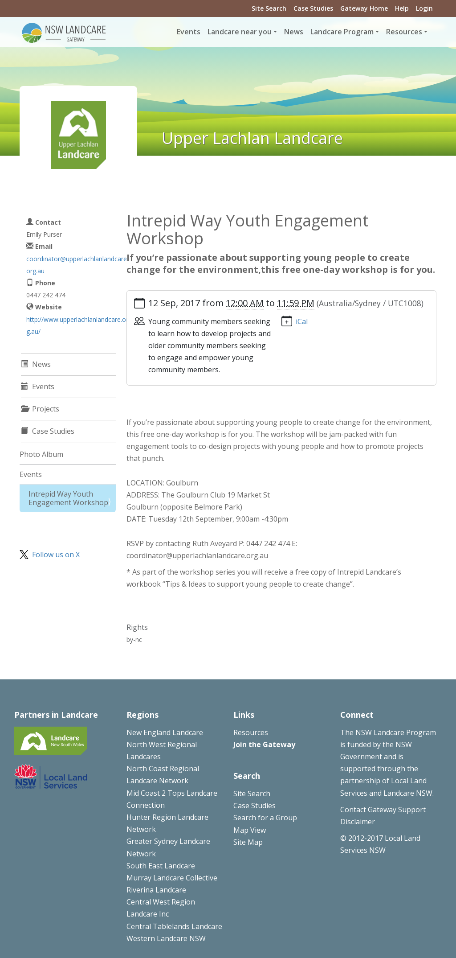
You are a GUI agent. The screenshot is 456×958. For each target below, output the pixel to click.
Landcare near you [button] (240, 32)
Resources (250, 732)
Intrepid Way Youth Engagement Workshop (68, 498)
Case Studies (313, 8)
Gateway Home (364, 8)
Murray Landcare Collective (171, 878)
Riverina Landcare (156, 890)
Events (188, 32)
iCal (302, 321)
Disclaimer (357, 821)
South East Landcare (160, 866)
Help (402, 8)
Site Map (248, 842)
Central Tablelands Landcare (174, 926)
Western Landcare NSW (166, 938)
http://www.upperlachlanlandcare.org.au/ (77, 325)
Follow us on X (56, 554)
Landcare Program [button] (342, 32)
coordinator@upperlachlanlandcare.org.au (77, 265)
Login (424, 8)
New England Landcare (164, 732)
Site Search (269, 8)
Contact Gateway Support (383, 809)
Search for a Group (265, 817)
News (293, 32)
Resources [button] (404, 32)
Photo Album (41, 454)
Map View (249, 830)
